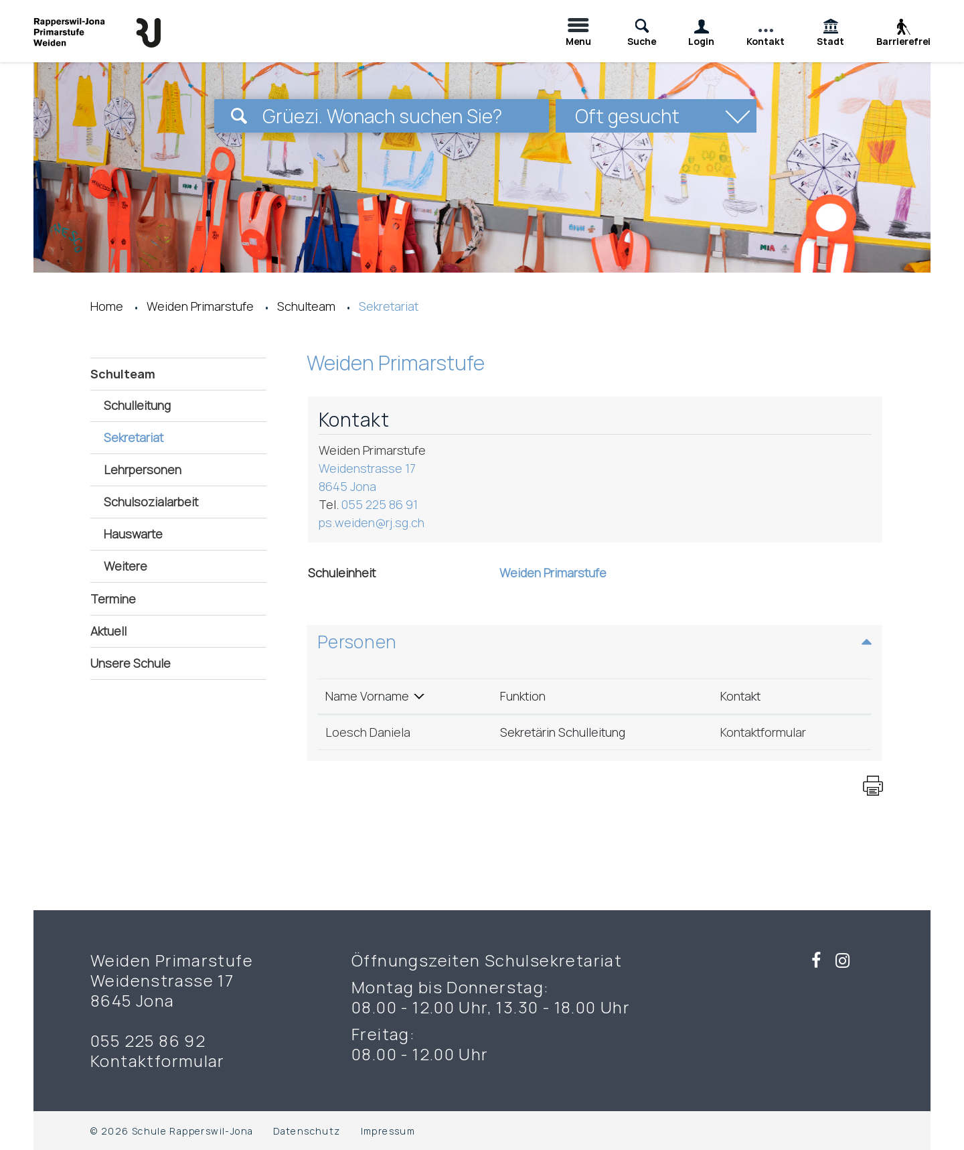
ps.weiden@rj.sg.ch (371, 522)
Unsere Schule (130, 663)
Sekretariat (170, 437)
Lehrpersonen (142, 469)
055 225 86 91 (379, 504)
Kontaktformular (763, 732)
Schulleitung (137, 405)
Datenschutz (306, 1131)
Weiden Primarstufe (553, 573)
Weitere (125, 566)
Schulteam (122, 374)
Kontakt (740, 696)
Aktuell (108, 631)
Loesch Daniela (367, 732)
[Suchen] (239, 116)
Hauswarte (133, 534)
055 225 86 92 (148, 1041)
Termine (113, 599)
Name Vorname (367, 696)
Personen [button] (357, 642)
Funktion (523, 696)
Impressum (388, 1131)
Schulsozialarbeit (151, 502)
